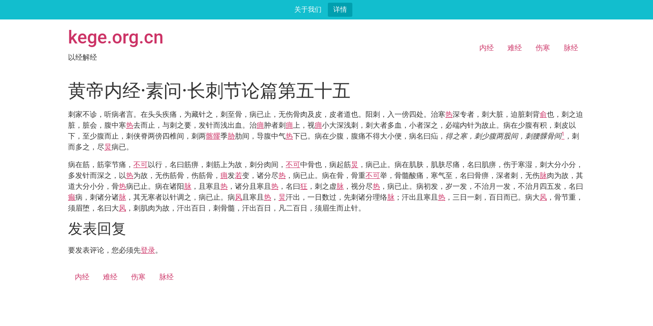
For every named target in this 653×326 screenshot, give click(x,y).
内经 (486, 47)
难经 (514, 47)
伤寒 (543, 47)
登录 (148, 250)
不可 (140, 164)
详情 (340, 9)
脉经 (571, 47)
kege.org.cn (116, 37)
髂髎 (213, 136)
